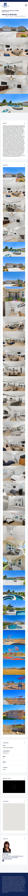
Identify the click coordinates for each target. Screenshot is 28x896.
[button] (14, 815)
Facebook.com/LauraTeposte (10, 857)
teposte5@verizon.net (17, 856)
